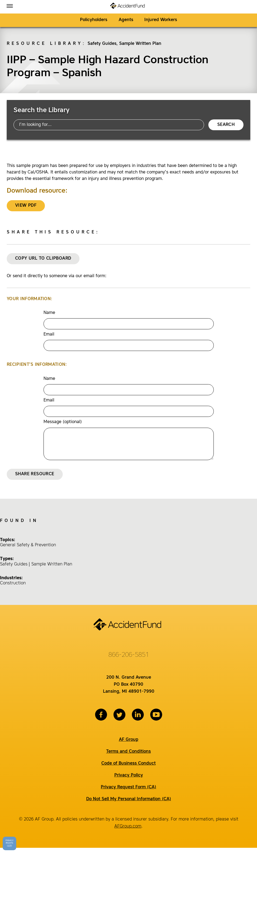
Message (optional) (63, 422)
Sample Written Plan (140, 44)
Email (49, 334)
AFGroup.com (127, 826)
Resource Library (45, 44)
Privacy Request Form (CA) (128, 787)
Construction (13, 583)
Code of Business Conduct (128, 763)
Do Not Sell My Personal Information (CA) (128, 799)
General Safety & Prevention (28, 545)
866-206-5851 (128, 655)
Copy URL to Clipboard (43, 258)
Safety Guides (102, 44)
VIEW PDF (25, 205)
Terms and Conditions (128, 751)
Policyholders (93, 20)
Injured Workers (160, 20)
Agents (126, 20)
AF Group (128, 740)
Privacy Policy (128, 775)
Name (49, 313)
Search (226, 125)
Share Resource (34, 474)
